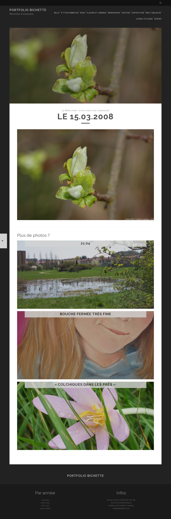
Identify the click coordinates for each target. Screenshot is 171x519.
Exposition (138, 10)
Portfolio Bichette (28, 10)
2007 (43, 498)
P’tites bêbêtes (71, 10)
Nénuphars (114, 10)
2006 (42, 501)
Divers (158, 13)
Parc (84, 10)
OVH (128, 501)
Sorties (126, 10)
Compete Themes (126, 498)
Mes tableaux (153, 10)
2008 (43, 495)
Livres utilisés (145, 13)
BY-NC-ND (131, 492)
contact (81, 516)
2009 (43, 492)
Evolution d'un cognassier (94, 103)
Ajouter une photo (97, 516)
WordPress (125, 495)
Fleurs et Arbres (97, 10)
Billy (58, 10)
